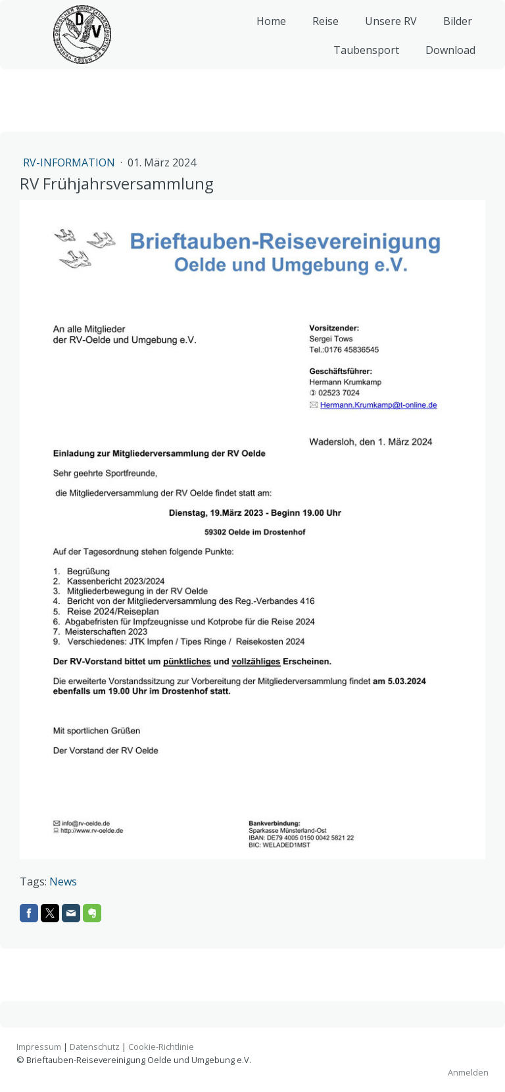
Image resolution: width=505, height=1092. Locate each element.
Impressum (38, 1047)
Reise (320, 33)
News (63, 881)
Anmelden (468, 1072)
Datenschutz (95, 1047)
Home (266, 33)
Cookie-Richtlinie (161, 1047)
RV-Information (70, 162)
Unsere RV (386, 33)
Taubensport (361, 62)
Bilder (452, 33)
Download (445, 62)
